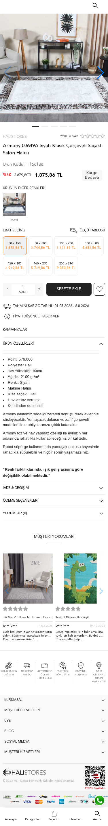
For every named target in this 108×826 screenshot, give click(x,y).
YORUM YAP (69, 136)
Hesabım (76, 819)
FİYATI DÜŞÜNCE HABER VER (36, 316)
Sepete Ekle (69, 289)
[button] (100, 72)
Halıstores (15, 137)
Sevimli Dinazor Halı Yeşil (72, 617)
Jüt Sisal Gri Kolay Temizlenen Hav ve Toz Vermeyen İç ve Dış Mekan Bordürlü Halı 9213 (27, 619)
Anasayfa (11, 819)
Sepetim (54, 819)
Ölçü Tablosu (92, 230)
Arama (97, 819)
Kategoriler (32, 819)
